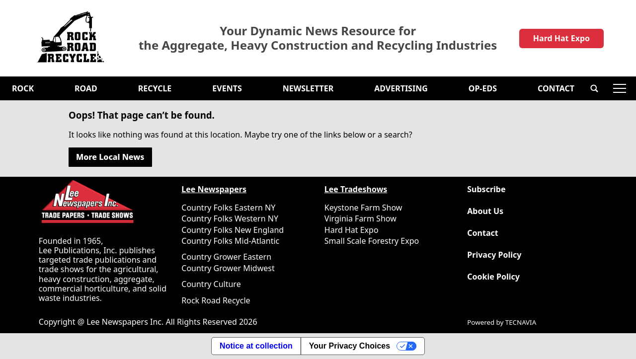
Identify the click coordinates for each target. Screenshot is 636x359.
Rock (23, 88)
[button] (594, 88)
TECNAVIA (520, 322)
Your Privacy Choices (349, 346)
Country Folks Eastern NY (228, 207)
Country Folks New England (232, 229)
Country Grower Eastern (226, 256)
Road (86, 88)
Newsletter (308, 88)
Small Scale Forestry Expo (371, 240)
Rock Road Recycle (215, 300)
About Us (485, 211)
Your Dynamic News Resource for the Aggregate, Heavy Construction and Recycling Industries (318, 38)
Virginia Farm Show (360, 218)
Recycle (155, 88)
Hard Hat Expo (561, 38)
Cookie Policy (493, 277)
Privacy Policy (494, 255)
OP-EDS (483, 88)
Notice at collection (256, 346)
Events (226, 88)
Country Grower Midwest (227, 268)
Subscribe (486, 189)
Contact (556, 88)
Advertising (401, 88)
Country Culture (210, 284)
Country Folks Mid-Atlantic (230, 240)
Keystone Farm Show (363, 207)
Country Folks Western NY (229, 218)
